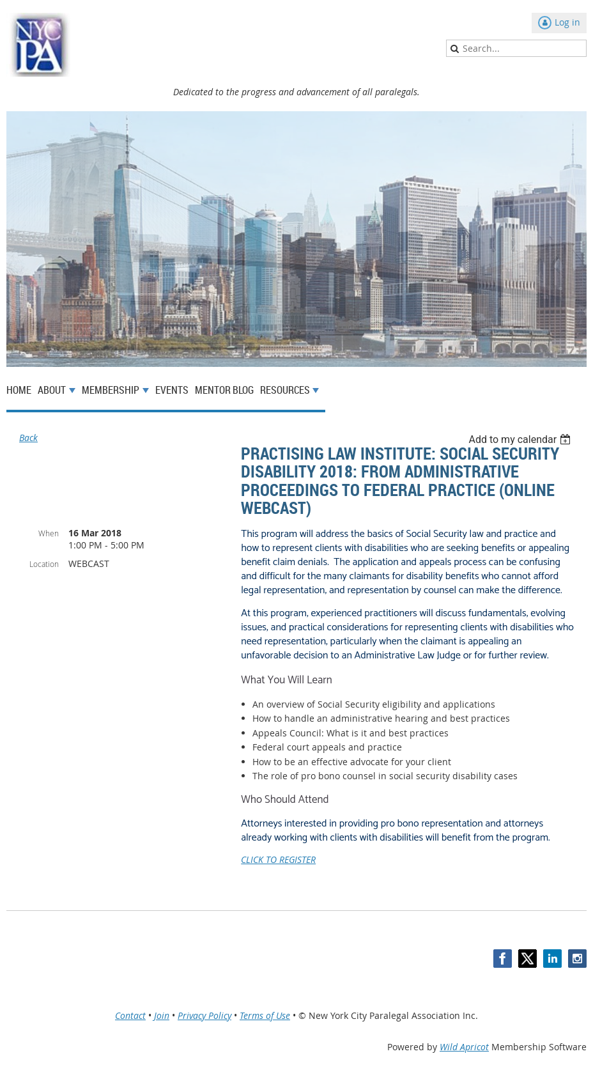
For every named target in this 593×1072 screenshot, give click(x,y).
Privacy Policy (204, 1015)
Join (161, 1015)
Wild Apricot (464, 1047)
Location (44, 564)
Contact (130, 1015)
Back (28, 437)
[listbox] (521, 439)
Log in (567, 22)
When (48, 533)
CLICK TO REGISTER (278, 859)
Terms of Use (265, 1015)
